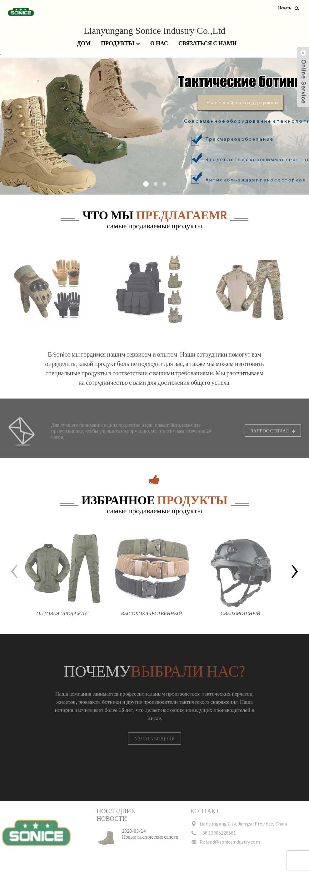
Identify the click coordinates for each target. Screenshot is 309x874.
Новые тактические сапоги (140, 837)
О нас (159, 43)
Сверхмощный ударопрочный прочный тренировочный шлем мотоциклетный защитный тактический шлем (240, 620)
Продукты (120, 43)
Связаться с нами (207, 43)
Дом (84, 43)
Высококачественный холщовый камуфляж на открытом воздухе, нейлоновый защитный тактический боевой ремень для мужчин (151, 620)
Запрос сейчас (270, 436)
